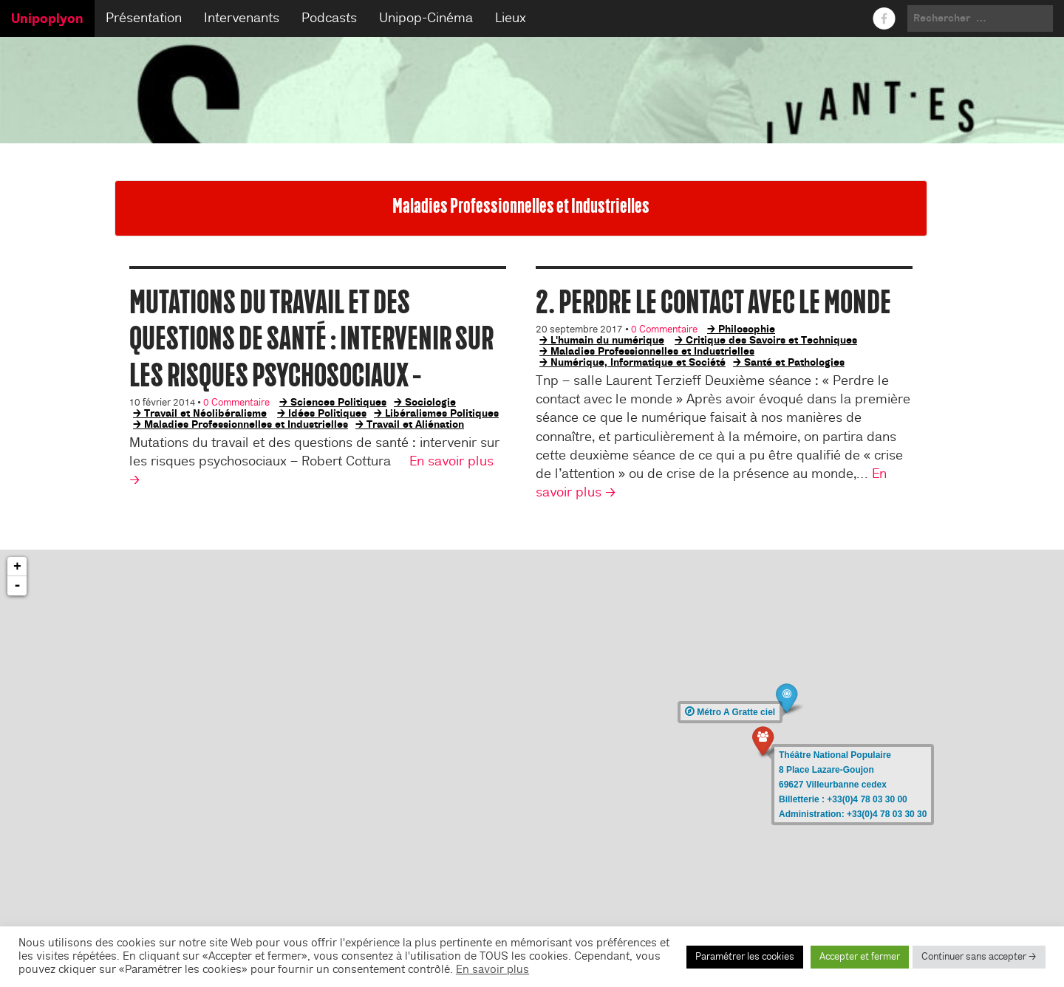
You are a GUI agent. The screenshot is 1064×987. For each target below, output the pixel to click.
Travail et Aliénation (415, 424)
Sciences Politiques (338, 402)
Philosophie (746, 329)
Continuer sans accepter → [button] (979, 957)
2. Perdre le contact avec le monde (713, 302)
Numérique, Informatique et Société (638, 362)
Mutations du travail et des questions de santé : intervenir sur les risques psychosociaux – (311, 338)
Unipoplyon (47, 18)
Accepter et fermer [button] (859, 957)
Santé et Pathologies (794, 362)
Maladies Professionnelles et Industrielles (246, 424)
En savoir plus (492, 970)
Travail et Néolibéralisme (205, 413)
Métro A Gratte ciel (730, 712)
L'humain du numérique (607, 340)
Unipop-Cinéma (426, 18)
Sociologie (430, 402)
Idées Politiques (327, 413)
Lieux (510, 18)
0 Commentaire (236, 403)
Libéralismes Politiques (442, 413)
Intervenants (241, 18)
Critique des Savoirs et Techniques (771, 340)
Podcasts (329, 18)
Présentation (144, 18)
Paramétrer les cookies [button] (744, 957)
